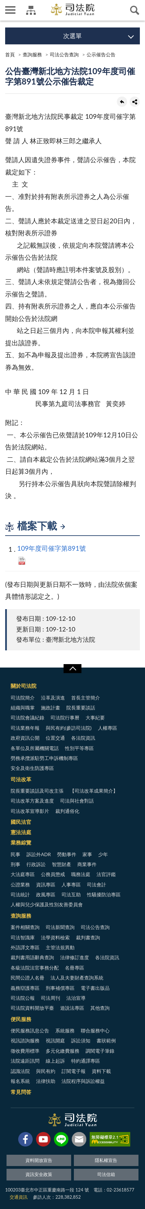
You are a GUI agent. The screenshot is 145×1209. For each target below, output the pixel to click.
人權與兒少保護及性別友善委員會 (47, 904)
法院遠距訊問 (25, 1061)
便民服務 (21, 1019)
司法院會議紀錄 (27, 717)
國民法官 (21, 822)
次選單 (72, 36)
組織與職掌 (23, 707)
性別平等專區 (79, 748)
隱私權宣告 (106, 1160)
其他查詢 (100, 1008)
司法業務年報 (25, 728)
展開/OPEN (72, 668)
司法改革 (21, 779)
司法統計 (20, 894)
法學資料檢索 (55, 937)
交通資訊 (18, 1197)
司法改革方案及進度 (32, 801)
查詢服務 (32, 54)
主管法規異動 (60, 947)
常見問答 (21, 1092)
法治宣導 (76, 998)
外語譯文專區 (25, 947)
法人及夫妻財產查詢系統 (77, 978)
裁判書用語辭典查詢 (32, 957)
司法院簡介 (23, 698)
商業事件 (87, 864)
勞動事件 (66, 854)
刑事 (15, 864)
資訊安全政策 (38, 1174)
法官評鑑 (106, 874)
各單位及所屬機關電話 (35, 748)
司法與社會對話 (77, 801)
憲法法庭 (21, 832)
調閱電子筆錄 (100, 1051)
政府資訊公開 (25, 738)
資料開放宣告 (38, 1160)
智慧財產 (61, 864)
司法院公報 (23, 998)
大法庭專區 (23, 874)
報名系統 (20, 1081)
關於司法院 (23, 686)
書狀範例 (106, 1040)
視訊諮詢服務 (25, 1040)
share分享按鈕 (135, 102)
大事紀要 (95, 717)
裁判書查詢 (88, 937)
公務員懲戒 (53, 874)
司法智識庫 (23, 937)
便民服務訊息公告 (30, 1030)
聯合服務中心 (95, 1030)
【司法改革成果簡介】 (94, 791)
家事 (87, 854)
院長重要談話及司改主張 (37, 791)
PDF (21, 561)
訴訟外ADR (38, 854)
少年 (103, 854)
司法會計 (96, 884)
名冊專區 (74, 968)
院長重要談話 (80, 707)
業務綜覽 (21, 842)
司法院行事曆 (65, 717)
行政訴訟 (36, 864)
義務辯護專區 (25, 988)
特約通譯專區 (85, 1061)
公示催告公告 (101, 54)
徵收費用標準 (25, 1051)
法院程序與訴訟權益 (83, 1081)
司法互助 (71, 894)
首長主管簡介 (85, 698)
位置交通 (55, 738)
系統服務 (65, 1030)
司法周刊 (50, 998)
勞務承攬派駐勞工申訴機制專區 (44, 758)
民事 (15, 854)
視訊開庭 (55, 1040)
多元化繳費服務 (62, 1051)
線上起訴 (55, 1061)
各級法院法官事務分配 (35, 968)
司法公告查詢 (64, 54)
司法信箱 (106, 1174)
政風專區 (45, 894)
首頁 (10, 54)
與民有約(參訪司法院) (68, 728)
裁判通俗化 (67, 811)
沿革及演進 (53, 698)
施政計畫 (50, 707)
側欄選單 (10, 10)
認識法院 (20, 1071)
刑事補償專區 (60, 988)
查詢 (134, 10)
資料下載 (101, 1071)
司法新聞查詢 (60, 927)
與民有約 (45, 1071)
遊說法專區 (72, 1008)
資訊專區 (45, 884)
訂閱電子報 (74, 1071)
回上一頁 (122, 102)
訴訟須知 (80, 1040)
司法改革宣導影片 (30, 811)
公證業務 (20, 884)
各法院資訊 (83, 738)
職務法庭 (80, 874)
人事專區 (71, 884)
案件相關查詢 (25, 927)
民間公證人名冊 (27, 978)
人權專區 (107, 728)
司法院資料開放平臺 (32, 1008)
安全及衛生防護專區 (32, 768)
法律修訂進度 (74, 957)
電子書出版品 (95, 988)
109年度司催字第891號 (51, 548)
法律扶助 (45, 1081)
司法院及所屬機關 (31, 10)
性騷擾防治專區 (104, 894)
